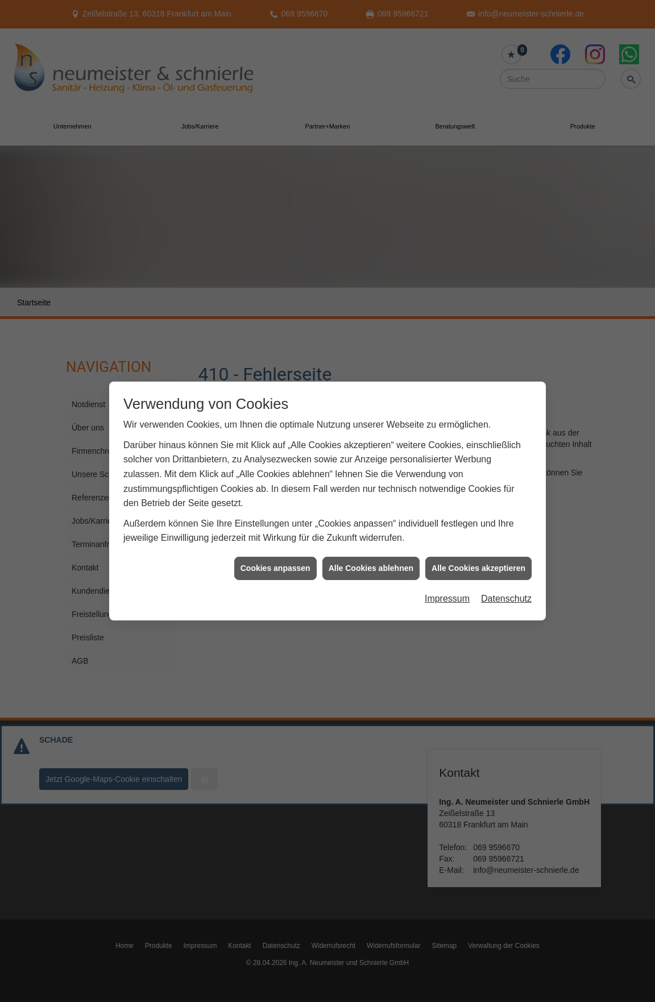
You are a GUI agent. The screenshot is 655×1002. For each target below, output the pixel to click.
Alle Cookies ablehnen (371, 556)
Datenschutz (506, 587)
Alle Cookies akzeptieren (478, 556)
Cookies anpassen (275, 556)
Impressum (447, 587)
